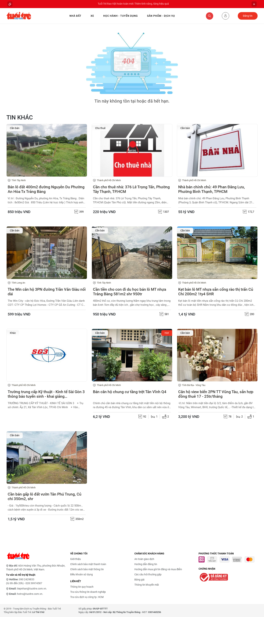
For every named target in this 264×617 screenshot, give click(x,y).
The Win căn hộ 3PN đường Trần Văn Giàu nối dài (47, 291)
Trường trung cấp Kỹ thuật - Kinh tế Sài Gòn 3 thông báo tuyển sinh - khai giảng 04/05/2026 (46, 394)
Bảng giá (139, 579)
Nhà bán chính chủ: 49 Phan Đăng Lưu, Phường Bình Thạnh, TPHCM (211, 189)
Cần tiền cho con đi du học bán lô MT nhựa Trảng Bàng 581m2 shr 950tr (129, 291)
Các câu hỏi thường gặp (148, 574)
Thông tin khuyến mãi (146, 584)
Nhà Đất (75, 15)
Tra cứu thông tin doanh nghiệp (88, 591)
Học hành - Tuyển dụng (120, 15)
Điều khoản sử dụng (81, 574)
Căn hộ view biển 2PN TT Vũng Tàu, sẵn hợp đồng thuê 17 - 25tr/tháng (215, 394)
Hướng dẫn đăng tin (145, 564)
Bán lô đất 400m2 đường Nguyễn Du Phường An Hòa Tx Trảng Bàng (46, 189)
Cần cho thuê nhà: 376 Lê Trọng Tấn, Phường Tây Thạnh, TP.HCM (131, 189)
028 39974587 (33, 583)
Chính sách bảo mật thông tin (87, 569)
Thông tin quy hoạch (82, 586)
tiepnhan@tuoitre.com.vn (31, 588)
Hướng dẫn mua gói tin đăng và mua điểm (158, 569)
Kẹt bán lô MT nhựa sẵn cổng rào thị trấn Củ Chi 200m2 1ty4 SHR (215, 291)
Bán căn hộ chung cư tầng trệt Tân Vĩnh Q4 (129, 392)
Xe (92, 15)
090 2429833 (26, 579)
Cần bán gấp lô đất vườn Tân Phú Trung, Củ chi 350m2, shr (44, 496)
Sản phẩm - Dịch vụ (161, 15)
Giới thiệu (75, 559)
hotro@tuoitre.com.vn (29, 593)
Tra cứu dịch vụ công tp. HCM (87, 597)
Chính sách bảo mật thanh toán (88, 564)
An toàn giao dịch (144, 559)
